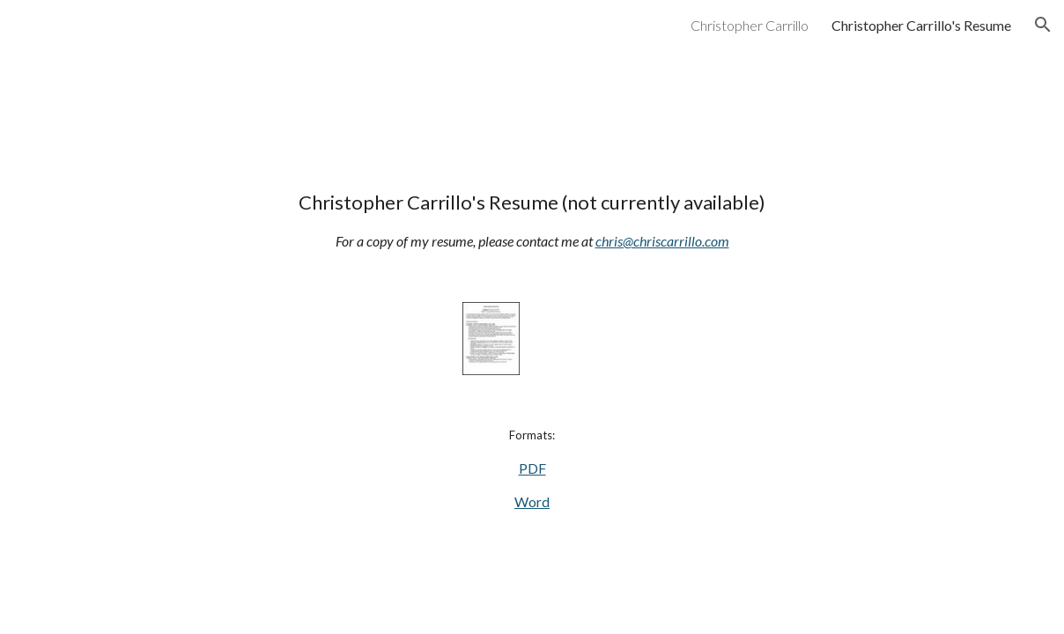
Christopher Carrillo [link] (750, 25)
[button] (1043, 25)
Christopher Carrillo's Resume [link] (921, 25)
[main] (532, 220)
